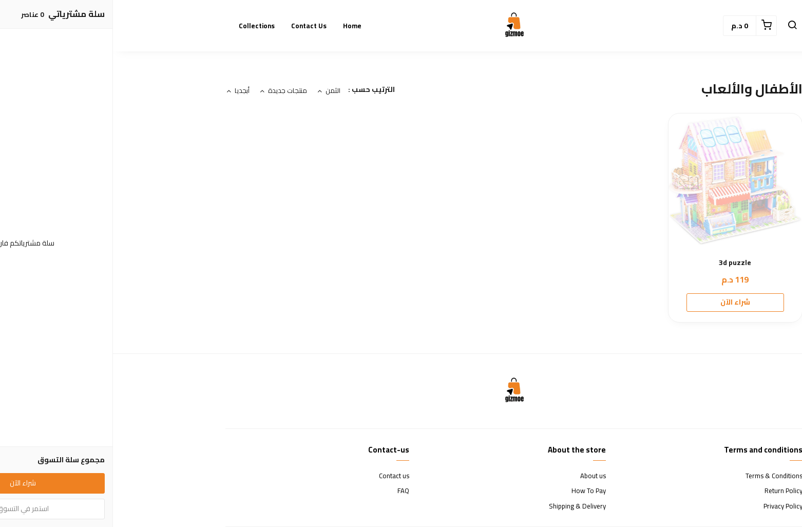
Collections (144, 26)
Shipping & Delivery (464, 506)
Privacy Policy (670, 506)
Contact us (196, 26)
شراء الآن (622, 302)
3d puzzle (622, 262)
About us (480, 476)
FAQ (290, 491)
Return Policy (671, 491)
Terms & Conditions (661, 476)
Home (239, 26)
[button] (679, 25)
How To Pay (476, 491)
